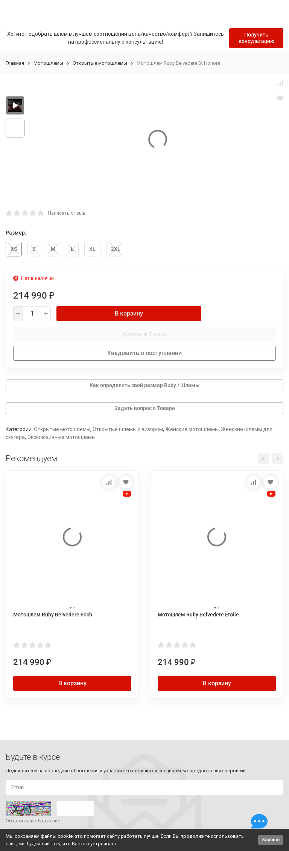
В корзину (129, 313)
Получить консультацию (256, 38)
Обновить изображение (33, 821)
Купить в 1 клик (144, 334)
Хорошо (271, 839)
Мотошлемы (48, 63)
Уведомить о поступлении (144, 353)
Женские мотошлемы (192, 429)
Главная (15, 63)
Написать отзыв (67, 213)
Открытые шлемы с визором (128, 429)
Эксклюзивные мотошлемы (61, 437)
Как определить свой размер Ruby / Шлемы (144, 385)
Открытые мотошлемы (100, 63)
